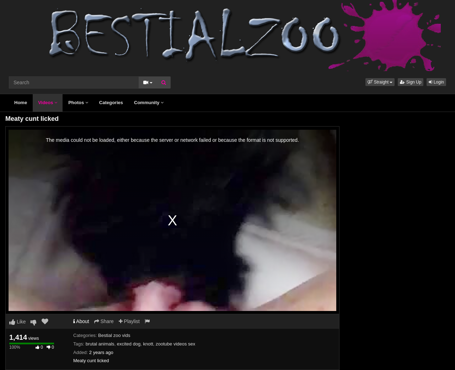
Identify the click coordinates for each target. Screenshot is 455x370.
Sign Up (410, 82)
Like (17, 322)
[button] (380, 82)
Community (149, 102)
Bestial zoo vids (114, 335)
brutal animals (100, 344)
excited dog (129, 344)
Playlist (129, 321)
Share (104, 321)
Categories (111, 102)
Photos (78, 102)
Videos (47, 102)
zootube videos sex (175, 344)
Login (436, 82)
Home (20, 102)
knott (148, 344)
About (81, 321)
